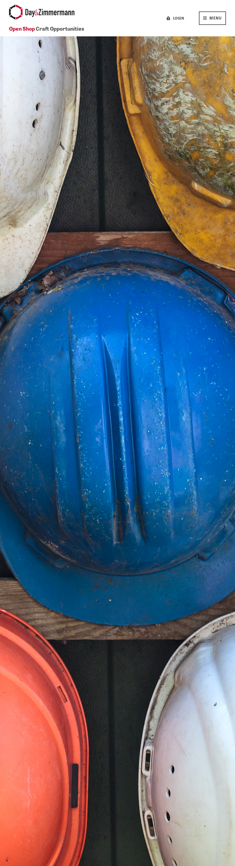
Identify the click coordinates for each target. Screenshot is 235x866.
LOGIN (178, 18)
